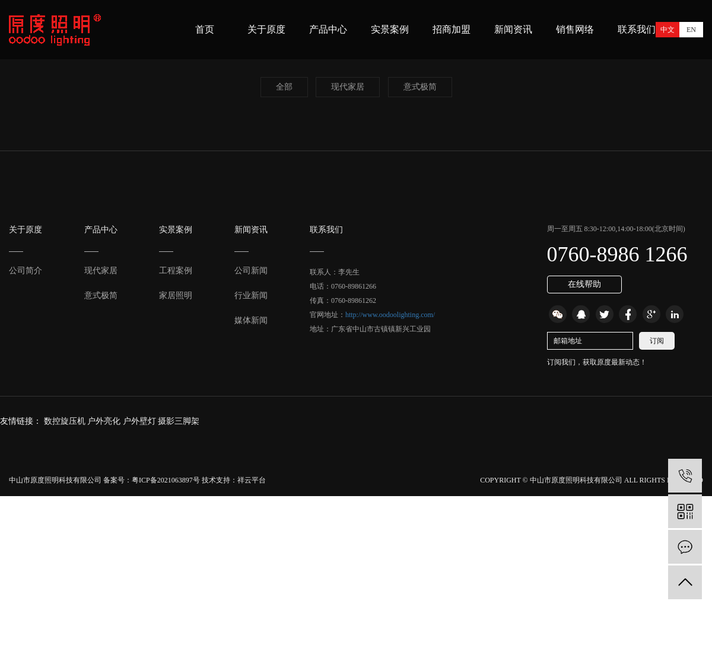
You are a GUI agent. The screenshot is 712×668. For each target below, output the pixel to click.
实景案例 (390, 29)
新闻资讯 (513, 29)
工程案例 (175, 270)
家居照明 (175, 295)
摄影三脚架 (178, 421)
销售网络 (575, 29)
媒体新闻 (251, 320)
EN (691, 29)
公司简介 (25, 270)
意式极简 (420, 86)
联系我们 (637, 29)
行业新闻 (251, 295)
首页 (204, 29)
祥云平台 (251, 480)
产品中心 (328, 29)
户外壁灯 (140, 421)
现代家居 (347, 86)
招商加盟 (452, 29)
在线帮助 (584, 284)
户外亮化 (105, 421)
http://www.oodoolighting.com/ (390, 315)
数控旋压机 (66, 421)
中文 (667, 29)
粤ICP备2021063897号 (166, 480)
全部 (284, 86)
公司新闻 (251, 270)
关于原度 (266, 29)
